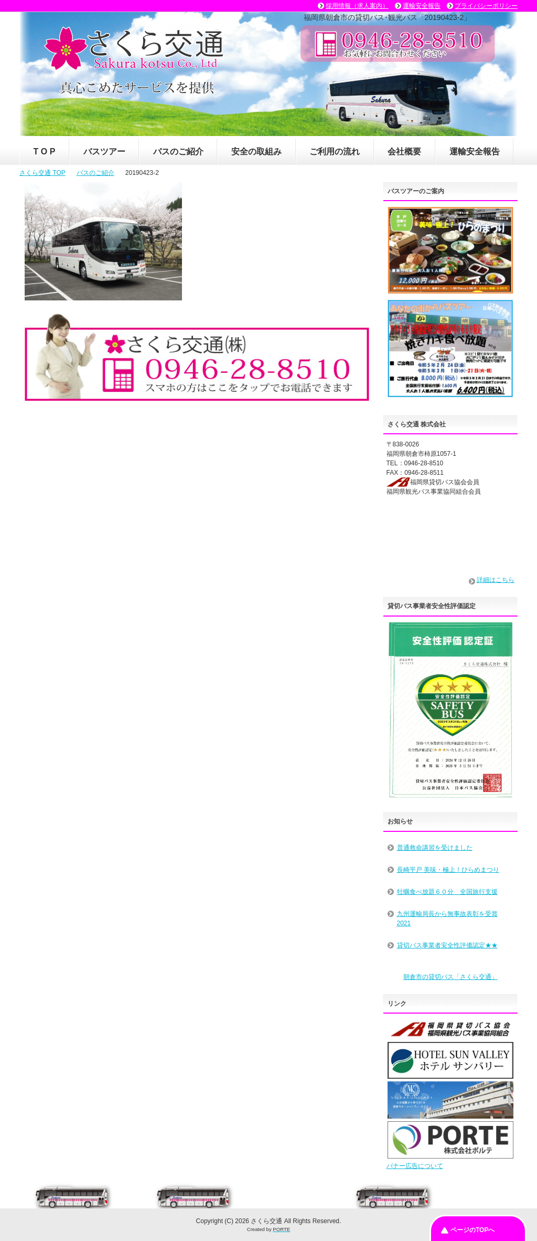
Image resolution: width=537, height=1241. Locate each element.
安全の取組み (256, 151)
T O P (45, 151)
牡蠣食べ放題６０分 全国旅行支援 (447, 891)
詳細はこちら (495, 579)
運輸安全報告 (474, 151)
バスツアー (104, 151)
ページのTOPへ (472, 1230)
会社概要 (404, 151)
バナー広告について (414, 1166)
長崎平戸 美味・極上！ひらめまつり (448, 869)
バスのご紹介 (178, 151)
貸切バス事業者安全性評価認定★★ (447, 945)
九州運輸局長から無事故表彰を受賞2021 (447, 918)
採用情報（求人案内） (357, 5)
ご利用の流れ (334, 151)
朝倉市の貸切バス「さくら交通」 (450, 977)
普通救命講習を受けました (434, 847)
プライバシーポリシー (486, 5)
